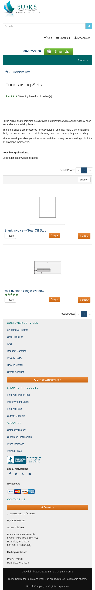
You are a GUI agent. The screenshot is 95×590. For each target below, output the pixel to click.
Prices (10, 235)
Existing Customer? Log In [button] (47, 380)
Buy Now (84, 236)
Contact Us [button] (47, 507)
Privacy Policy (14, 358)
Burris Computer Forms (60, 571)
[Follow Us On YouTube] (16, 474)
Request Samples (16, 351)
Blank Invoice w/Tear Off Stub (25, 230)
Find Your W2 (14, 408)
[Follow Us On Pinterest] (23, 474)
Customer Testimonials (19, 437)
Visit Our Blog (14, 451)
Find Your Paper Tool (18, 394)
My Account (82, 38)
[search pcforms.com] (88, 26)
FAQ (9, 343)
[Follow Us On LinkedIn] (29, 474)
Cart (48, 38)
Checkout (63, 38)
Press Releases (15, 444)
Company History (16, 430)
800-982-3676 (31, 51)
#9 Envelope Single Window (24, 291)
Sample (54, 235)
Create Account (15, 372)
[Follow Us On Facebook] (10, 474)
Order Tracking (15, 336)
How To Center (15, 365)
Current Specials (16, 415)
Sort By (84, 180)
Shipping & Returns (17, 329)
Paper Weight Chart (18, 401)
